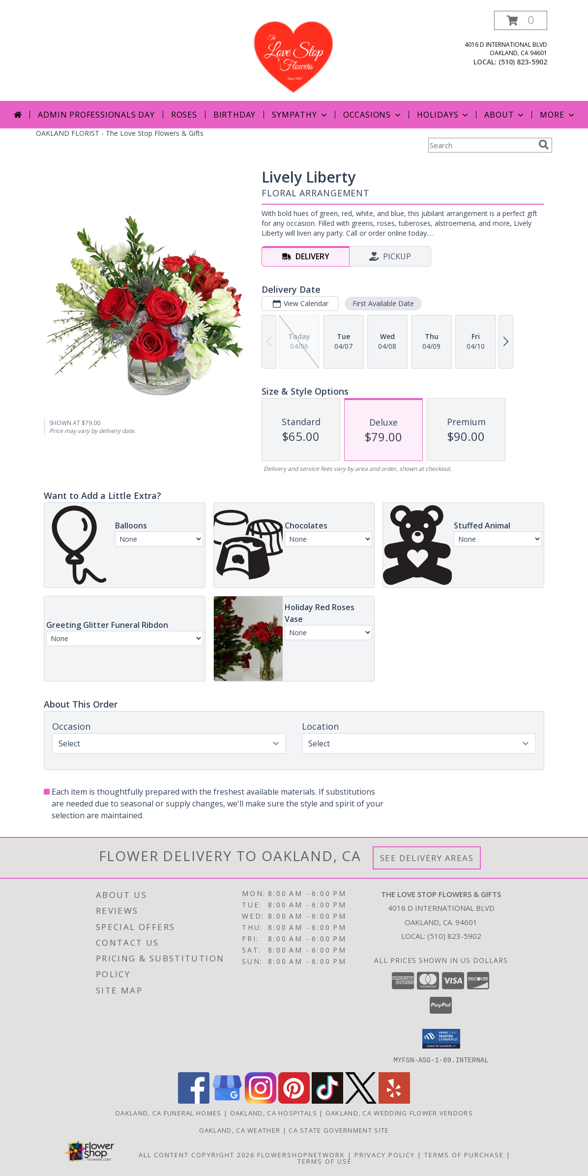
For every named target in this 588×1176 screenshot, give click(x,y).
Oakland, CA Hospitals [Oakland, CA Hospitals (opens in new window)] (273, 1112)
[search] (544, 144)
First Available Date (383, 303)
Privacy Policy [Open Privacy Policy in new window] (384, 1154)
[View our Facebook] (193, 1100)
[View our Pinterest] (294, 1100)
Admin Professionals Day (96, 114)
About (505, 114)
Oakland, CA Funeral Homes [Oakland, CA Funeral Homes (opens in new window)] (168, 1112)
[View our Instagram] (260, 1100)
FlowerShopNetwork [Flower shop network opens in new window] (301, 1154)
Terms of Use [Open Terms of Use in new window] (324, 1160)
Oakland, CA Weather (240, 1129)
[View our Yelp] (394, 1100)
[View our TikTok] (327, 1100)
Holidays (443, 114)
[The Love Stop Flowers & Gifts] (293, 56)
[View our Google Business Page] (227, 1100)
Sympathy (300, 114)
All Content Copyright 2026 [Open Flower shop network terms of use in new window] (197, 1154)
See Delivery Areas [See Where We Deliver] (427, 858)
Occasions (373, 114)
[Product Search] (481, 145)
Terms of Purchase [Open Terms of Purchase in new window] (464, 1154)
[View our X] (361, 1100)
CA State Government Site (339, 1129)
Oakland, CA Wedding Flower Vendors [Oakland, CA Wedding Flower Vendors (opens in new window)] (399, 1112)
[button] (520, 20)
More (558, 114)
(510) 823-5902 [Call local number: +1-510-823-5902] (523, 61)
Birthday (234, 114)
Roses (184, 114)
